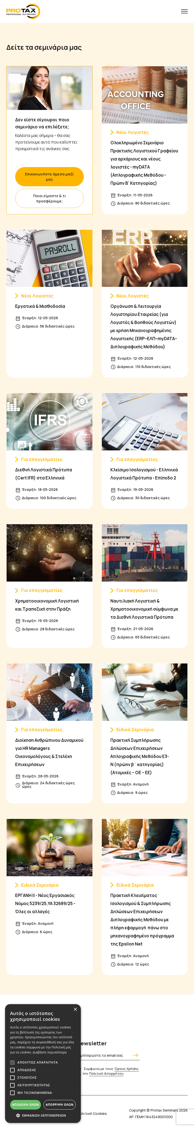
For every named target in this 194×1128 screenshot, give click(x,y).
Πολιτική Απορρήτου (106, 1073)
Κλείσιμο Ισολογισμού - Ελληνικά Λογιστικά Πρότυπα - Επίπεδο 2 (144, 474)
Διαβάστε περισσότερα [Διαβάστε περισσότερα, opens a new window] (50, 1052)
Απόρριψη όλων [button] (60, 1104)
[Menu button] (184, 11)
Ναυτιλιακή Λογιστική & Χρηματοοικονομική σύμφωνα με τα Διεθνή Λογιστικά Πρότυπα (144, 609)
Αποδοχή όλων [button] (25, 1104)
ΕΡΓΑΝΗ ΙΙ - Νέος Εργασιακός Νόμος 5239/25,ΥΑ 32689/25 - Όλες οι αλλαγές (45, 903)
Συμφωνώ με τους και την (108, 1071)
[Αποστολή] (135, 1055)
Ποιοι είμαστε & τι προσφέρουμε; (49, 198)
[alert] (43, 1063)
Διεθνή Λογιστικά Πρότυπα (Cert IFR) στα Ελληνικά (43, 474)
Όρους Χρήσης (126, 1068)
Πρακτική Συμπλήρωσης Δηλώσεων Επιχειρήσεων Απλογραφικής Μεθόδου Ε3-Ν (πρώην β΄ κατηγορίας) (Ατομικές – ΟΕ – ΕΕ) (139, 756)
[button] (43, 1115)
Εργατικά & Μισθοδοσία (40, 306)
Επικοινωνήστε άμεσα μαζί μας (49, 177)
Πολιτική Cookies (92, 1113)
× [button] (75, 1009)
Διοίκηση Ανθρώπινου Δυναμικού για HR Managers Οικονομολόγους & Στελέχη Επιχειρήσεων (49, 752)
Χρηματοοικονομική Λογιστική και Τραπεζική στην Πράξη (47, 605)
